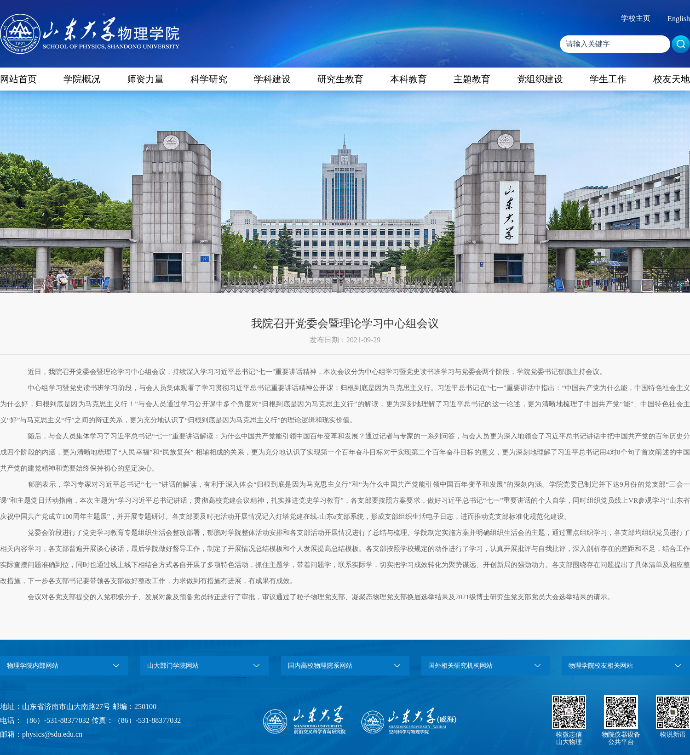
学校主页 (635, 18)
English (678, 19)
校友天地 (671, 79)
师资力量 (145, 79)
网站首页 (18, 79)
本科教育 (408, 79)
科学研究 (208, 79)
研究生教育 (340, 79)
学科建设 (272, 79)
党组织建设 (540, 79)
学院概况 (81, 79)
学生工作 (608, 79)
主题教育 (472, 79)
